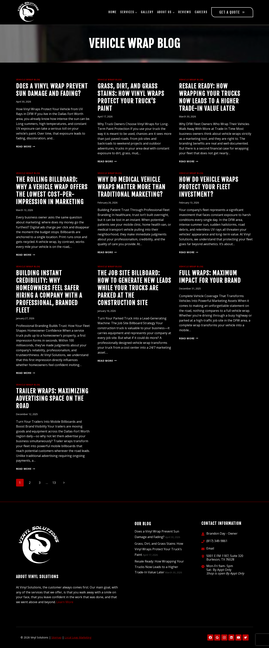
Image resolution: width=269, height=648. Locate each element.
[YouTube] (238, 637)
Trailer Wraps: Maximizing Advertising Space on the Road (52, 399)
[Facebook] (210, 637)
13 (54, 483)
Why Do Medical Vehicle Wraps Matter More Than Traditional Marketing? (132, 187)
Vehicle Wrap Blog (28, 79)
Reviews (184, 12)
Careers (201, 12)
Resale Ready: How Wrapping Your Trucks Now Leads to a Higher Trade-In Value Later (159, 566)
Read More (25, 146)
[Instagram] (224, 637)
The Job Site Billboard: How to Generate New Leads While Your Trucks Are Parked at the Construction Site (134, 288)
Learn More (64, 602)
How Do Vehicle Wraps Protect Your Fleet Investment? (208, 187)
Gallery (147, 12)
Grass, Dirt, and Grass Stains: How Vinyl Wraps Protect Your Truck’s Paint (159, 549)
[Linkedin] (231, 637)
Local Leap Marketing (78, 637)
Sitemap (56, 637)
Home (112, 12)
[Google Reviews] (217, 637)
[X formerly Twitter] (245, 637)
